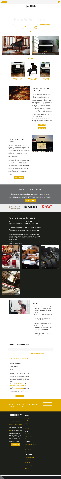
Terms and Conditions (30, 448)
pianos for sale (47, 96)
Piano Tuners (28, 442)
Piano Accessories (29, 429)
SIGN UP (47, 395)
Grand (27, 27)
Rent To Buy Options (30, 200)
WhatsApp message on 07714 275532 (18, 376)
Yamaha (27, 409)
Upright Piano (42, 128)
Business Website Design (6, 476)
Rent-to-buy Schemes (30, 435)
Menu (3, 2)
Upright (34, 27)
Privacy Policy (28, 450)
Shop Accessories (19, 177)
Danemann (27, 416)
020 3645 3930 (45, 25)
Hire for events (28, 437)
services (37, 29)
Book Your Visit (19, 386)
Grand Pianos (28, 424)
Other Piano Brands (29, 419)
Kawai (26, 411)
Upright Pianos (28, 427)
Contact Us (15, 435)
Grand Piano (42, 124)
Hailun (26, 414)
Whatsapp (27, 459)
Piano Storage (28, 440)
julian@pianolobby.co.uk (18, 379)
